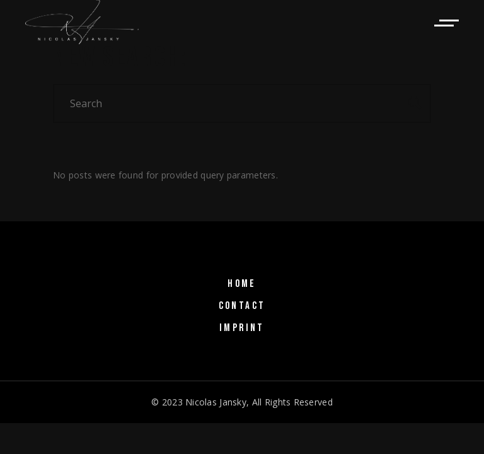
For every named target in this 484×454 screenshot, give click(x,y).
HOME (242, 283)
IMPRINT (242, 328)
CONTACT (242, 306)
